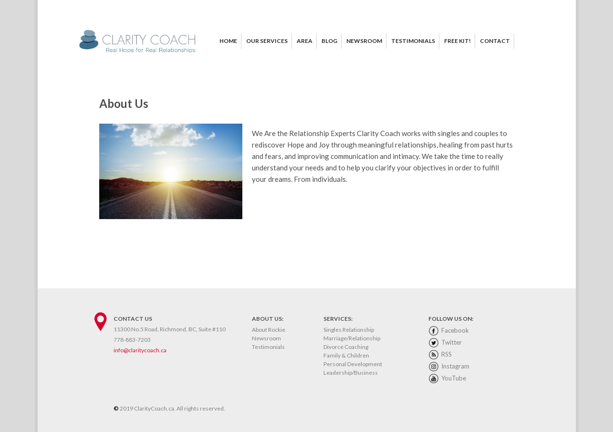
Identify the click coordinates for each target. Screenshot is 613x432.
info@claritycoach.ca (140, 350)
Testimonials (268, 346)
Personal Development (352, 364)
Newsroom (266, 338)
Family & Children (346, 355)
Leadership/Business (350, 372)
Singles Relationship (348, 329)
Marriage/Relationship (351, 338)
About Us (123, 103)
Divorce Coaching (345, 346)
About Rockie (268, 329)
